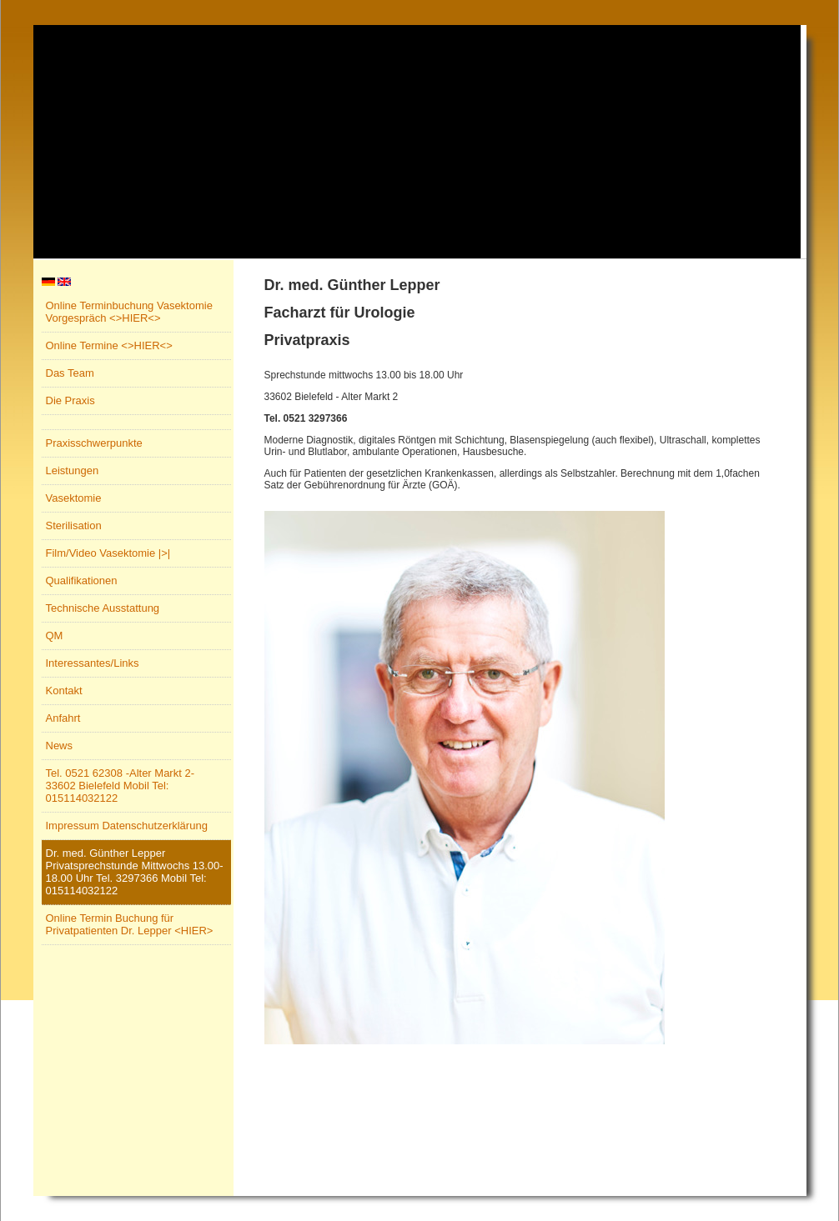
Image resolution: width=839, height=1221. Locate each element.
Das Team (70, 373)
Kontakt (64, 690)
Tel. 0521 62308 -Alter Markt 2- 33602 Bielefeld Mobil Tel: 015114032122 (120, 785)
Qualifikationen (82, 580)
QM (54, 635)
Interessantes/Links (92, 663)
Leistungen (72, 470)
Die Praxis (70, 400)
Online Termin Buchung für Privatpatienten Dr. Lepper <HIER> (130, 924)
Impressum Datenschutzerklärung (127, 825)
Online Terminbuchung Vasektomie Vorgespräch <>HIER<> (129, 311)
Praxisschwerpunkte (94, 443)
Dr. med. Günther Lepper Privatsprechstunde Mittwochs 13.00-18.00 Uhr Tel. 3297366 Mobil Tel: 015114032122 (135, 872)
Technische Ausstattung (103, 608)
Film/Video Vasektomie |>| (108, 553)
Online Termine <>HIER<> (109, 345)
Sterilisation (74, 525)
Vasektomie (74, 498)
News (59, 745)
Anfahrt (63, 718)
